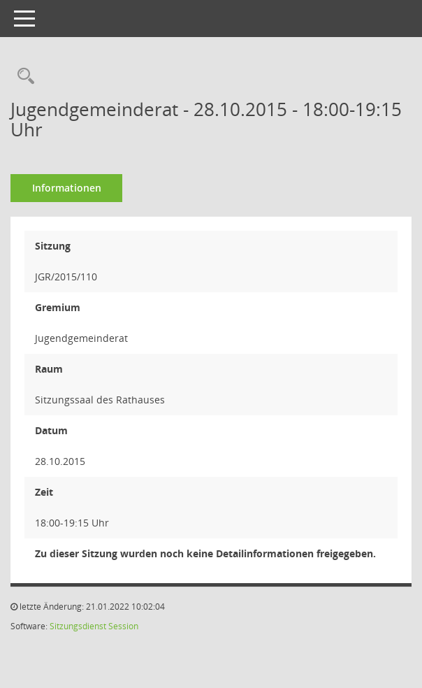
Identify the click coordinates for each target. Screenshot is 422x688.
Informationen (66, 187)
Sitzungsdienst (78, 626)
